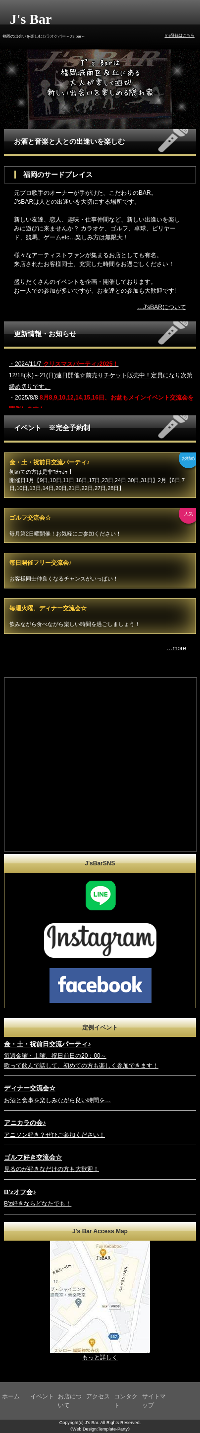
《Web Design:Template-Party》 (100, 1429)
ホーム (11, 1396)
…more (176, 648)
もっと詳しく (100, 1357)
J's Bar (31, 19)
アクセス (98, 1396)
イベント (42, 1396)
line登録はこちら (179, 35)
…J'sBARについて (161, 307)
